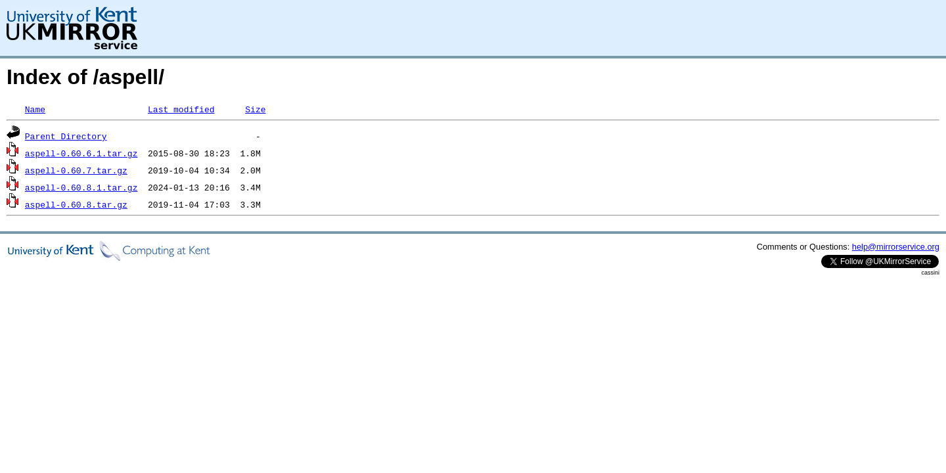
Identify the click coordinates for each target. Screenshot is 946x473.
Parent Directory (66, 136)
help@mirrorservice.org (895, 247)
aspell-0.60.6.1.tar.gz (81, 153)
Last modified (181, 109)
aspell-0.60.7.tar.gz (76, 170)
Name (35, 109)
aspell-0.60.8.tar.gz (76, 204)
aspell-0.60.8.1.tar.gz (81, 187)
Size (255, 109)
